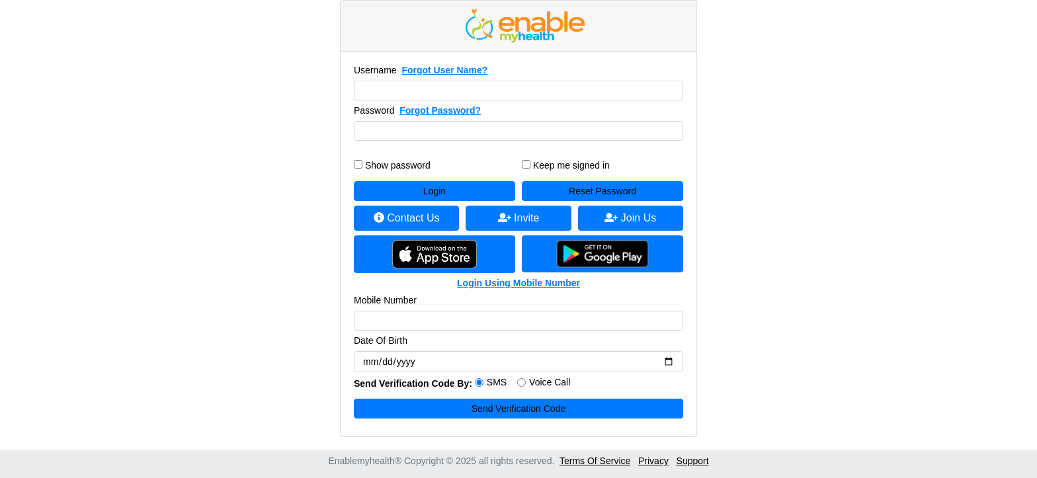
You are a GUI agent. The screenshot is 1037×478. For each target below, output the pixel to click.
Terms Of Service (595, 461)
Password (374, 110)
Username (375, 70)
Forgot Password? (440, 110)
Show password (398, 165)
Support (693, 461)
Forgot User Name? (444, 70)
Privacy (653, 461)
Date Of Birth (380, 340)
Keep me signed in (571, 165)
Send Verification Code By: (413, 383)
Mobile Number (385, 300)
